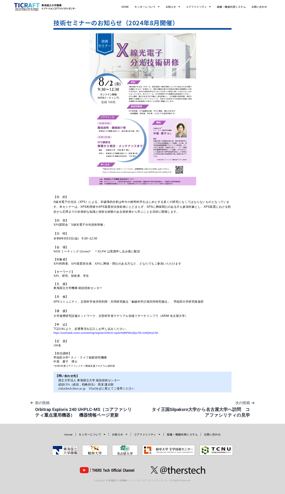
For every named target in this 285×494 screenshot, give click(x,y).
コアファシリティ (198, 6)
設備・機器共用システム (231, 6)
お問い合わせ (259, 6)
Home (125, 6)
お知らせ (173, 6)
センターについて (147, 6)
